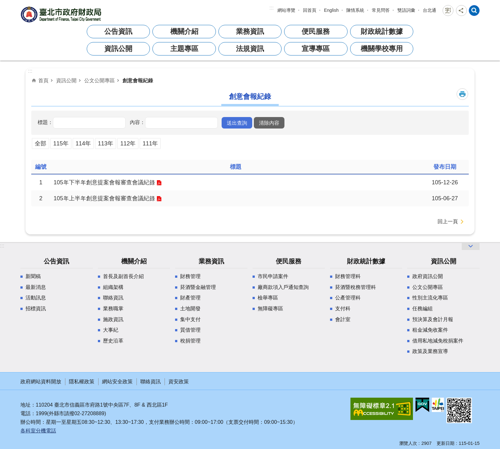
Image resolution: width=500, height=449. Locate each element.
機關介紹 (184, 31)
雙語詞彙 (406, 10)
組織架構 (113, 287)
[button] (237, 123)
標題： (45, 122)
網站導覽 (286, 10)
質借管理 (190, 330)
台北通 (429, 10)
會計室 (342, 319)
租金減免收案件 (430, 330)
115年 (61, 143)
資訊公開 (118, 49)
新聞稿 (33, 276)
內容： (137, 122)
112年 (128, 143)
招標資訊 (36, 308)
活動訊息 (36, 297)
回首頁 (309, 10)
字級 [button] (448, 10)
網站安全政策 (117, 381)
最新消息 (36, 287)
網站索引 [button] (474, 10)
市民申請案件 (273, 276)
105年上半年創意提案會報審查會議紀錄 (104, 198)
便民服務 (316, 31)
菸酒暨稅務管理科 (355, 287)
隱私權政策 (81, 381)
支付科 (342, 308)
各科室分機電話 (38, 430)
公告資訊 (118, 31)
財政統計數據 (382, 31)
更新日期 (445, 443)
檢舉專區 (268, 297)
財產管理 (190, 297)
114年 (83, 143)
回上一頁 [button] (448, 221)
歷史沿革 (113, 340)
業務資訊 (250, 31)
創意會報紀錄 (137, 80)
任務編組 (422, 308)
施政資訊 (113, 319)
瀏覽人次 (408, 443)
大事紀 (110, 330)
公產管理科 (348, 297)
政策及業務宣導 (430, 351)
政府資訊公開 (427, 276)
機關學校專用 (382, 49)
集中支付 (190, 319)
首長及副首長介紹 (123, 276)
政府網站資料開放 (40, 381)
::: (271, 8)
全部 (40, 143)
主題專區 (184, 49)
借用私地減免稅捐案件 (437, 340)
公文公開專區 (99, 80)
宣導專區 (316, 49)
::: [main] (30, 71)
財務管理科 (348, 276)
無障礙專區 (270, 308)
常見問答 (381, 10)
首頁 (43, 80)
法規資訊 (250, 49)
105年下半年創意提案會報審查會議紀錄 (104, 182)
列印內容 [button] (462, 94)
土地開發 (190, 308)
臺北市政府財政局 (61, 14)
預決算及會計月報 (432, 319)
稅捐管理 (190, 340)
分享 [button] (461, 10)
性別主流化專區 (430, 297)
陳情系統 (355, 10)
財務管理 (190, 276)
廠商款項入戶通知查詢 (283, 287)
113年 (105, 143)
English (331, 10)
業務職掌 (113, 308)
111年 (150, 143)
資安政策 (178, 381)
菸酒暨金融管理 (198, 287)
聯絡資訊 (113, 297)
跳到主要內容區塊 (3, 3)
